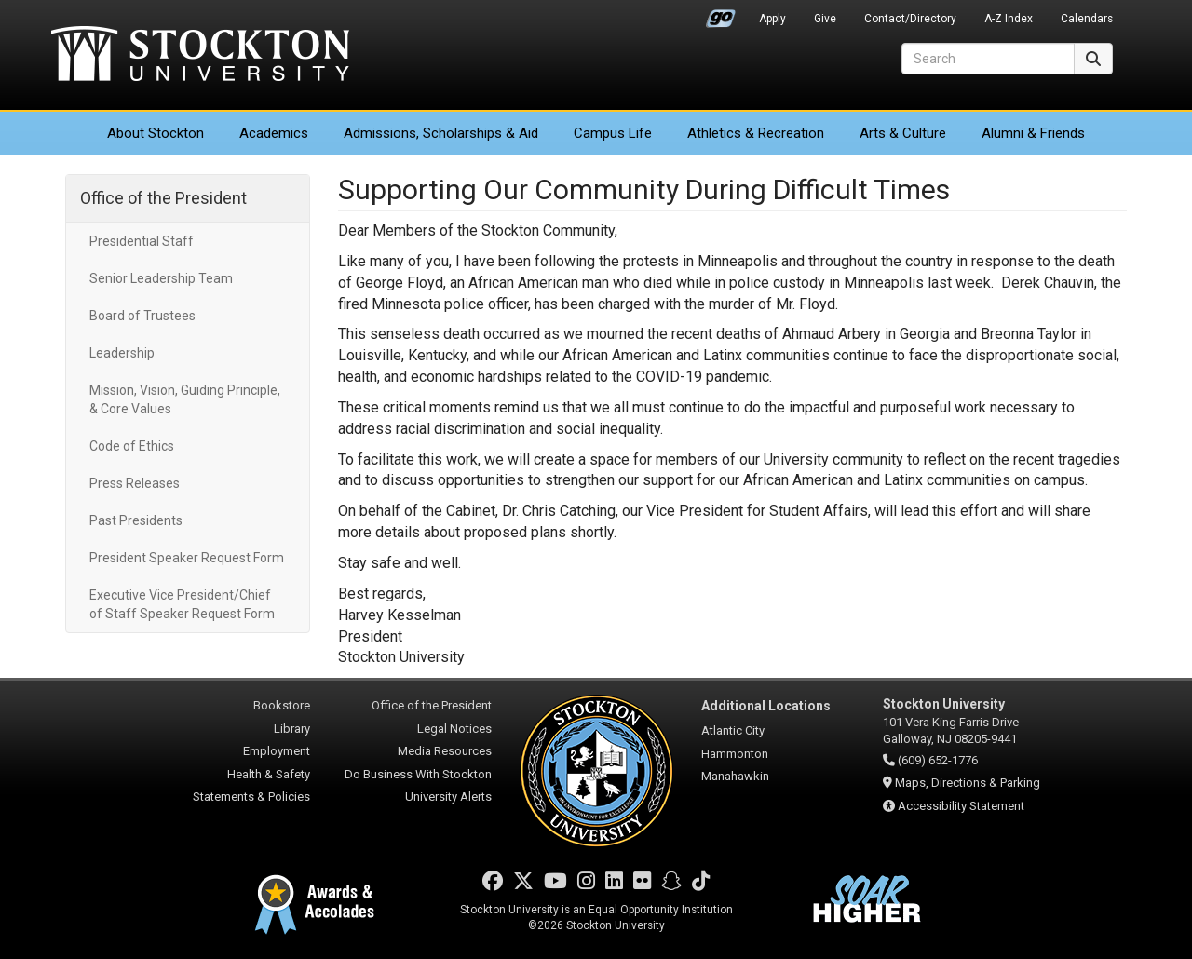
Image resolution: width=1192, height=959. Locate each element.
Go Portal (721, 14)
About (155, 133)
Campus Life (613, 133)
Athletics (755, 133)
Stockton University (200, 56)
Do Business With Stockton (418, 774)
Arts (903, 133)
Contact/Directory (910, 18)
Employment (276, 751)
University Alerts (448, 797)
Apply (772, 18)
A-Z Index (1008, 18)
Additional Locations (766, 705)
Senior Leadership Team (161, 278)
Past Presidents (136, 520)
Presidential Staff (141, 241)
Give (825, 18)
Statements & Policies (251, 797)
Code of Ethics (131, 446)
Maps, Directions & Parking (967, 783)
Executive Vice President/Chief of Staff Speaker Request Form (182, 604)
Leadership (122, 352)
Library (292, 729)
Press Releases (134, 483)
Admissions (441, 133)
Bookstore (281, 705)
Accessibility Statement (961, 806)
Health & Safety (268, 774)
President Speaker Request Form (186, 557)
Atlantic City (733, 730)
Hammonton (734, 754)
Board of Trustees (142, 315)
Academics (273, 133)
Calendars (1087, 18)
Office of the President (163, 198)
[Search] (988, 58)
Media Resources (445, 751)
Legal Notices (454, 729)
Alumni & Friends (1033, 133)
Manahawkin (735, 776)
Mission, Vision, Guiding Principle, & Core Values (184, 399)
